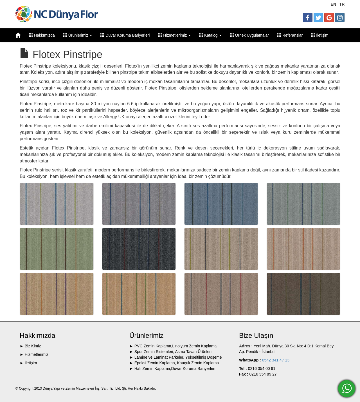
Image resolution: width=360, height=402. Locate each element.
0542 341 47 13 (275, 360)
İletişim (319, 35)
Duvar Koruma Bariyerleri (125, 35)
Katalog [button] (210, 35)
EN (333, 4)
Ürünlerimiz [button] (77, 35)
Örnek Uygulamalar (249, 35)
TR (342, 4)
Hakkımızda (42, 35)
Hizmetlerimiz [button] (174, 35)
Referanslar (290, 35)
